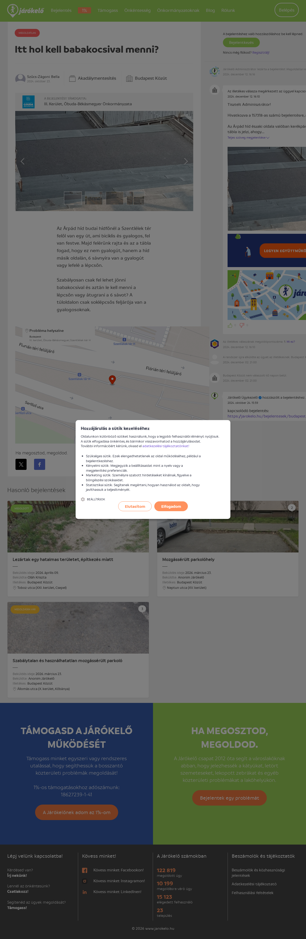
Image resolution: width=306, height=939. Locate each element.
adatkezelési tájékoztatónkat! (165, 446)
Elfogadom (171, 506)
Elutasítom (135, 506)
